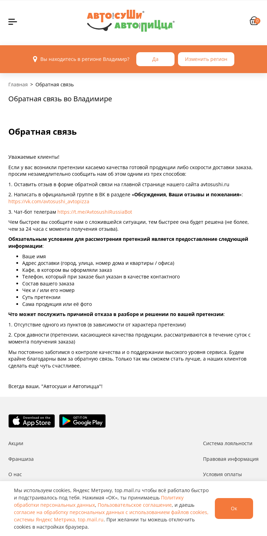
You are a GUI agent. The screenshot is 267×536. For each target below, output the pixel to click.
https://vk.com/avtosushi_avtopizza (48, 201)
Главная (18, 84)
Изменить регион (206, 59)
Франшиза (21, 459)
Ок (234, 508)
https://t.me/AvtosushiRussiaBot (94, 211)
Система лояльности (227, 443)
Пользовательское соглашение (135, 505)
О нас (15, 474)
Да (155, 59)
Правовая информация (231, 459)
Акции (15, 443)
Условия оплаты (222, 474)
